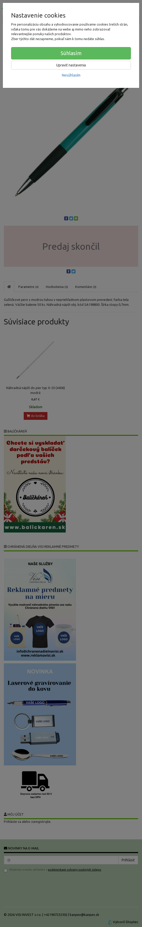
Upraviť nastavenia (71, 65)
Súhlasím (71, 53)
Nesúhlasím (71, 75)
